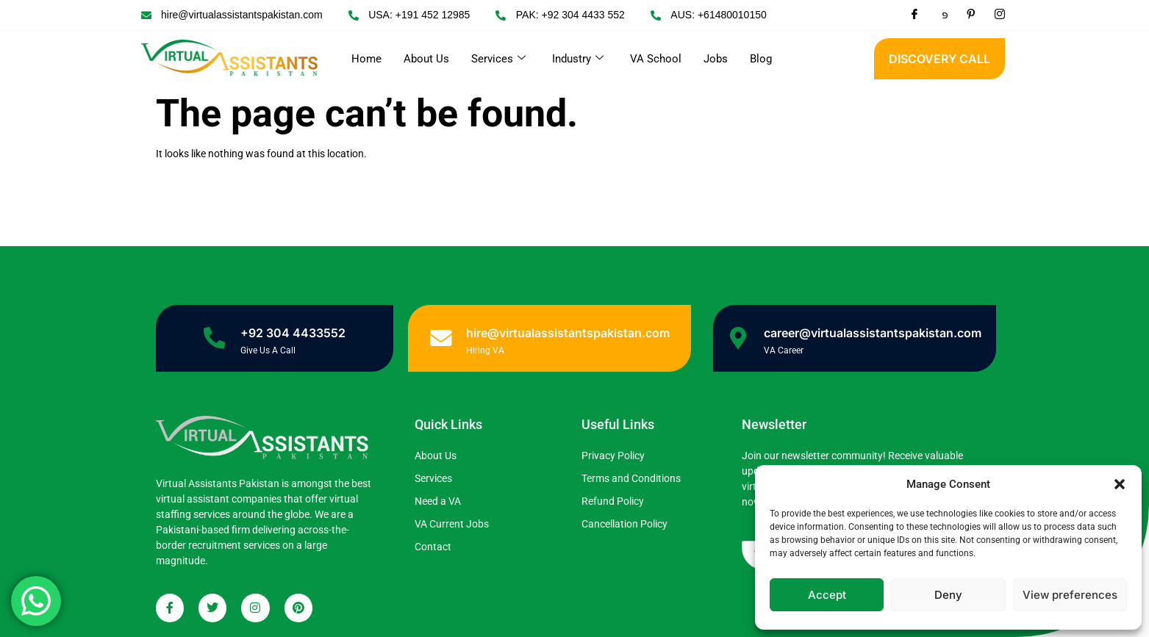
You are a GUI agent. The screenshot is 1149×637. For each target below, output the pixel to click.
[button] (1119, 484)
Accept (827, 595)
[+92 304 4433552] (215, 338)
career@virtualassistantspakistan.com (873, 332)
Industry (578, 58)
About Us (426, 58)
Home (366, 58)
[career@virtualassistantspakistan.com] (739, 338)
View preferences (1070, 595)
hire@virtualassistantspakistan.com (568, 332)
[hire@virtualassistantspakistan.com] (440, 338)
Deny (948, 595)
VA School (655, 58)
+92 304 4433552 (293, 332)
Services (498, 58)
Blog (761, 58)
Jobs (716, 58)
